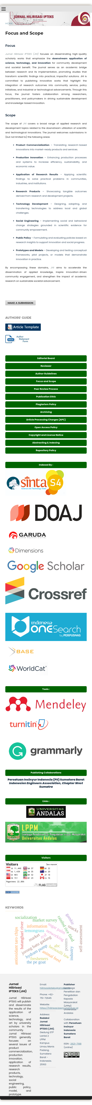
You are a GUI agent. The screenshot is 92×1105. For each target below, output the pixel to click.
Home (9, 23)
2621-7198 (75, 1043)
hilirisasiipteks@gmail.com (55, 988)
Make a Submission (20, 302)
